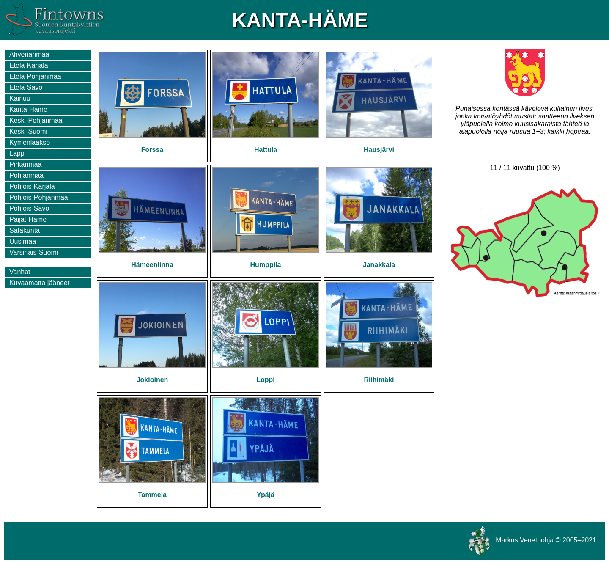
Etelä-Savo (25, 87)
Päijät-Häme (28, 219)
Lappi (17, 153)
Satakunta (24, 230)
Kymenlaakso (29, 142)
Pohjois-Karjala (32, 186)
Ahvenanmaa (29, 54)
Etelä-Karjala (28, 65)
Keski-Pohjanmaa (35, 120)
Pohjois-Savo (29, 208)
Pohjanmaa (26, 175)
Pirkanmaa (25, 164)
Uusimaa (22, 241)
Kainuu (19, 98)
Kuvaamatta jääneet (39, 282)
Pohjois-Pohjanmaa (38, 197)
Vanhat (19, 271)
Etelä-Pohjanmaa (35, 76)
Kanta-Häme (28, 109)
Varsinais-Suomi (33, 252)
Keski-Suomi (28, 131)
